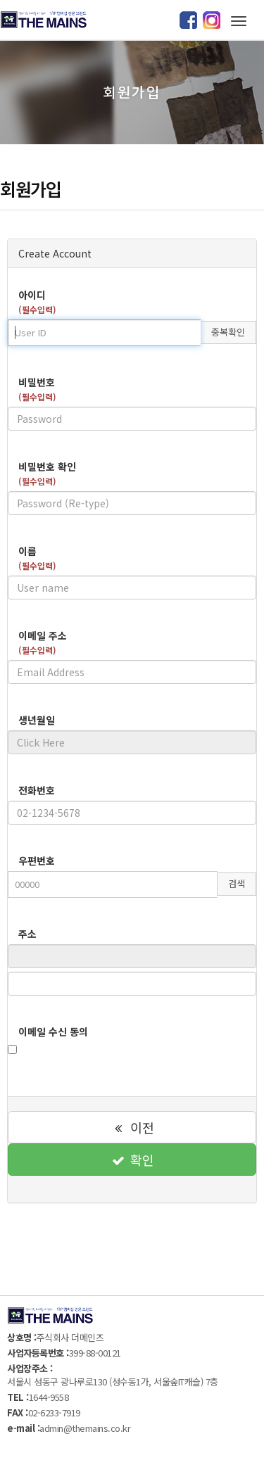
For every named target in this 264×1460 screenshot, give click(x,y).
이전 (131, 1127)
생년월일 (36, 720)
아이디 (37, 301)
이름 (37, 557)
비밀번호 (37, 388)
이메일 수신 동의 (53, 1031)
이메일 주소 (42, 642)
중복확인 (228, 331)
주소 (27, 934)
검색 (236, 883)
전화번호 (36, 790)
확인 (131, 1159)
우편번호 (36, 860)
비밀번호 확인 (47, 473)
